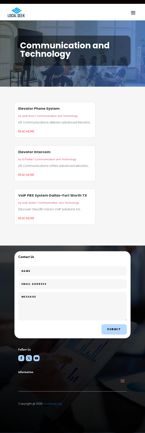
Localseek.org (52, 404)
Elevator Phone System (39, 108)
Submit (114, 329)
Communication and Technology (57, 116)
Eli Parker (27, 159)
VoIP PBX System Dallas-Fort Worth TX (52, 195)
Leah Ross (28, 116)
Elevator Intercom (34, 152)
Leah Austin (29, 203)
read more (26, 131)
